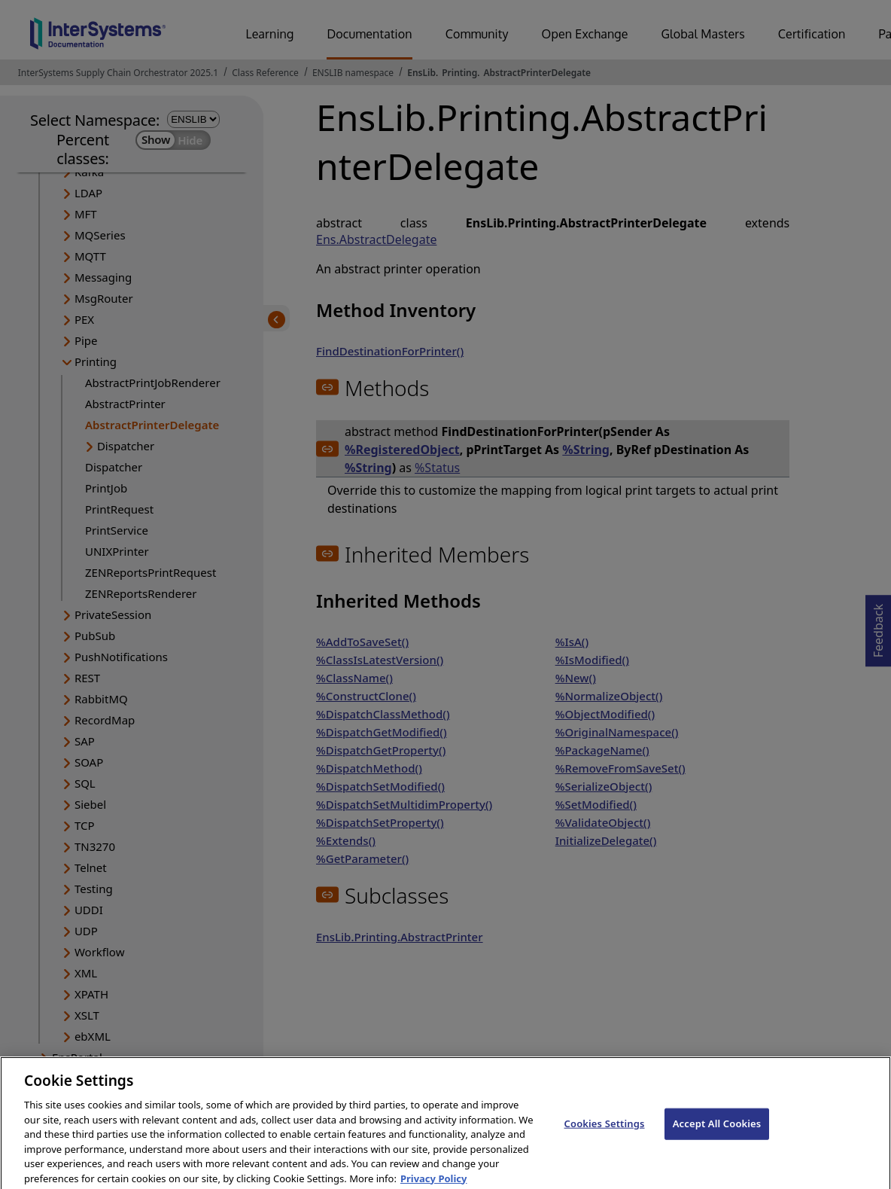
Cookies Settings (604, 1135)
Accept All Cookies (717, 1135)
